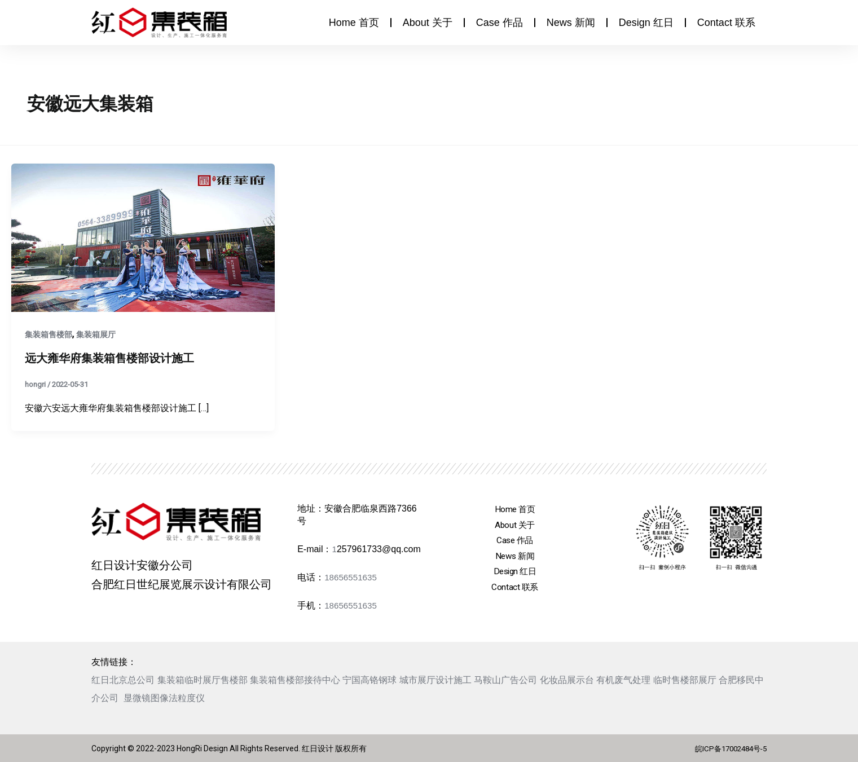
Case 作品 (499, 22)
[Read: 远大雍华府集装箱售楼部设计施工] (143, 236)
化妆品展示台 (567, 680)
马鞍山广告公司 (505, 680)
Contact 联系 (726, 22)
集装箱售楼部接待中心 (295, 680)
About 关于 (427, 22)
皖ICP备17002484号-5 (727, 748)
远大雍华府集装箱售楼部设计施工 (109, 357)
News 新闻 (571, 22)
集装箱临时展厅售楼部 (202, 680)
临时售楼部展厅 (684, 680)
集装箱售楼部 (48, 334)
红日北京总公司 (123, 680)
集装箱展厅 (96, 334)
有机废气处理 (623, 680)
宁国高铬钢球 (369, 680)
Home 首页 (354, 22)
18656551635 (352, 577)
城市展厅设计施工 (435, 680)
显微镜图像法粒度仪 (164, 698)
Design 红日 (646, 22)
